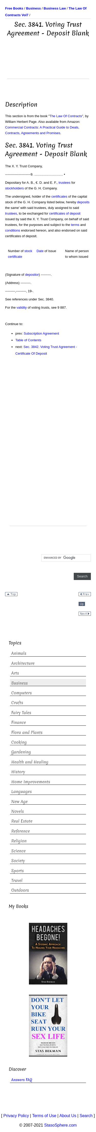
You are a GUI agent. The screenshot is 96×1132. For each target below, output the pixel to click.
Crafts (17, 702)
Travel (17, 880)
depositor (32, 275)
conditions (12, 230)
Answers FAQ (21, 1080)
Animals (18, 653)
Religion (19, 841)
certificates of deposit (64, 213)
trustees (64, 183)
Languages (21, 791)
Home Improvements (30, 782)
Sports (17, 870)
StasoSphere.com (60, 1125)
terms (75, 225)
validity (22, 307)
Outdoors (20, 890)
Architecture (23, 663)
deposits (83, 202)
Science (18, 851)
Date (40, 251)
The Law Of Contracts (66, 116)
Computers (21, 693)
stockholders (14, 188)
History (18, 772)
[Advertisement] (48, 66)
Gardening (21, 752)
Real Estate (22, 821)
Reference (20, 831)
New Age (19, 801)
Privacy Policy (16, 1115)
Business (19, 683)
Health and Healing (29, 762)
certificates (59, 196)
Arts (15, 673)
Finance (18, 722)
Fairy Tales (21, 712)
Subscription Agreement (41, 333)
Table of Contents (28, 340)
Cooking (19, 742)
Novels (17, 811)
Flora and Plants (26, 732)
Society (18, 860)
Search (86, 1115)
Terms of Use (44, 1115)
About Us (67, 1115)
